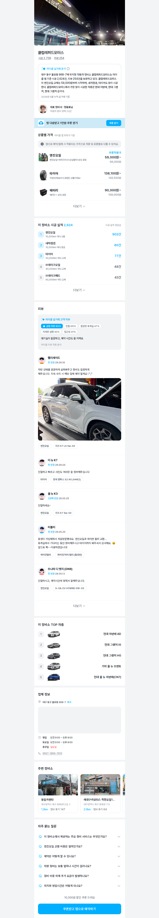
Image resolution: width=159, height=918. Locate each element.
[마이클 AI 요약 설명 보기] (55, 68)
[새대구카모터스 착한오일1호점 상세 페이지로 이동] (100, 793)
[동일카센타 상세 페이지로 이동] (58, 793)
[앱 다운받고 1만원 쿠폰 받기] (79, 123)
